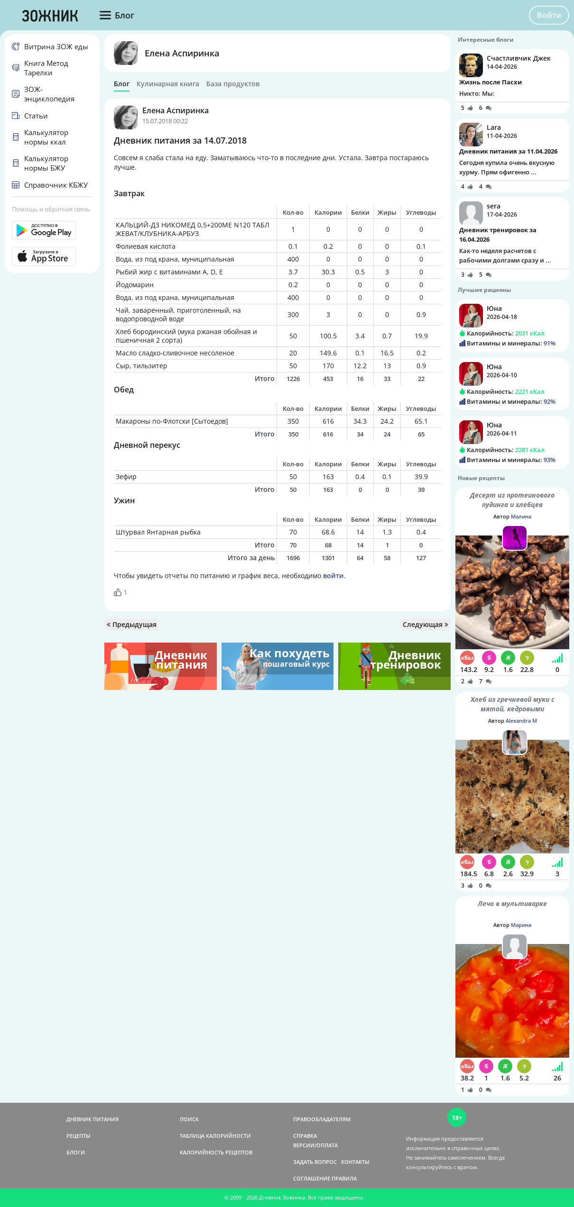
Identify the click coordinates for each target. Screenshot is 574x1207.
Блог (122, 84)
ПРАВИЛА (344, 1178)
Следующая (425, 624)
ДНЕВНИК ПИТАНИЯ (92, 1119)
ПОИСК (189, 1119)
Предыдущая (132, 624)
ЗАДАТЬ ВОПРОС (315, 1161)
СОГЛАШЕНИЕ (311, 1178)
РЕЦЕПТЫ (78, 1135)
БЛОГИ (75, 1152)
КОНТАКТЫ (355, 1161)
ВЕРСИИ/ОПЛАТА (315, 1145)
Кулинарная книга (168, 84)
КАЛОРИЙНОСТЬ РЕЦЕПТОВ (216, 1152)
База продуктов (232, 84)
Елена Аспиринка (182, 53)
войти (333, 575)
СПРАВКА (305, 1135)
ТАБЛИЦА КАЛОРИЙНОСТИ (215, 1135)
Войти (549, 15)
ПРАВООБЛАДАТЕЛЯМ (322, 1119)
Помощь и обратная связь (51, 209)
